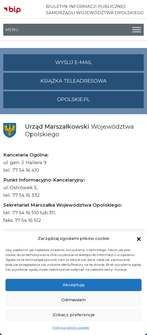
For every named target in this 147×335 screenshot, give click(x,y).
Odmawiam (73, 299)
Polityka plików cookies (70, 327)
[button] (139, 238)
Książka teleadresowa (73, 81)
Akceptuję (73, 284)
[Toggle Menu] (136, 29)
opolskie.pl (73, 99)
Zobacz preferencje (73, 314)
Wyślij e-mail (99, 64)
